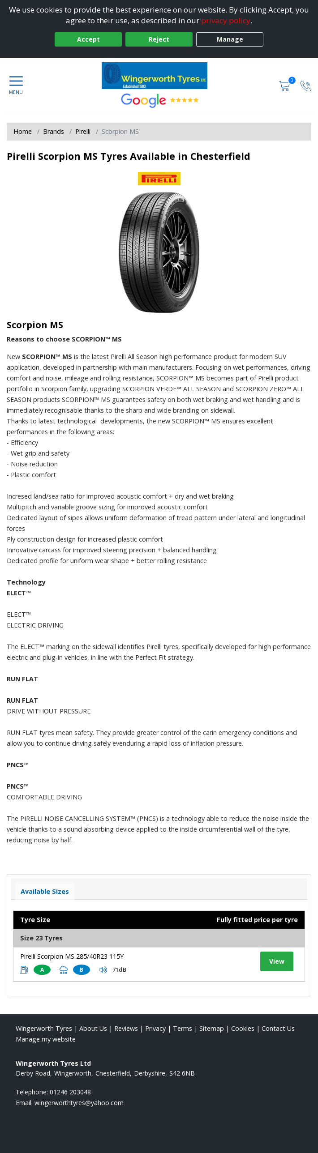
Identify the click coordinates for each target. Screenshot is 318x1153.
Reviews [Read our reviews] (126, 1028)
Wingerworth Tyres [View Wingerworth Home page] (44, 1028)
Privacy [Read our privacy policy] (155, 1028)
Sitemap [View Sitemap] (211, 1028)
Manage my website (46, 1039)
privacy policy (225, 20)
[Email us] (79, 1102)
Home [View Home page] (22, 131)
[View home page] (159, 75)
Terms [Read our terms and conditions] (182, 1028)
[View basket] (285, 85)
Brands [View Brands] (53, 131)
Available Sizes (45, 891)
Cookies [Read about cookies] (242, 1028)
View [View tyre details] (276, 961)
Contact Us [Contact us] (278, 1028)
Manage (230, 39)
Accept (88, 39)
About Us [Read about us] (93, 1028)
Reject (159, 39)
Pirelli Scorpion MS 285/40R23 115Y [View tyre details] (72, 956)
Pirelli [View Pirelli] (82, 131)
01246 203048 (70, 1092)
